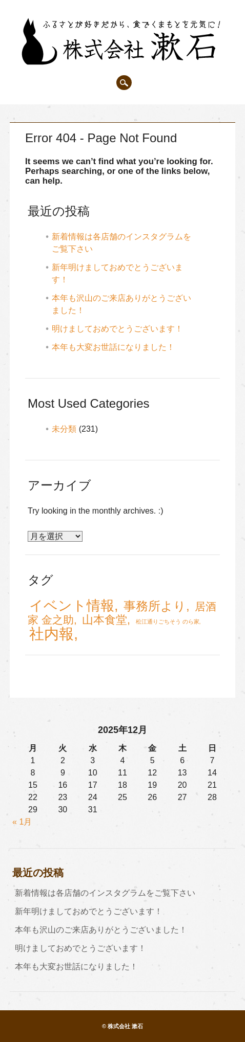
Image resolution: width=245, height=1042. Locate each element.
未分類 (64, 429)
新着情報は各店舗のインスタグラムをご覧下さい (105, 893)
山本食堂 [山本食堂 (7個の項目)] (104, 619)
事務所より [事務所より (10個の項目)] (155, 606)
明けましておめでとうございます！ (117, 328)
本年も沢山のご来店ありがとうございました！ (101, 929)
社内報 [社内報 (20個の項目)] (51, 633)
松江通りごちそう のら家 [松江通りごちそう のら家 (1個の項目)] (167, 621)
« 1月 (22, 821)
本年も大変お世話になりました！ (113, 347)
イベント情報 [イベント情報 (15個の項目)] (71, 605)
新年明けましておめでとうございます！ (88, 911)
